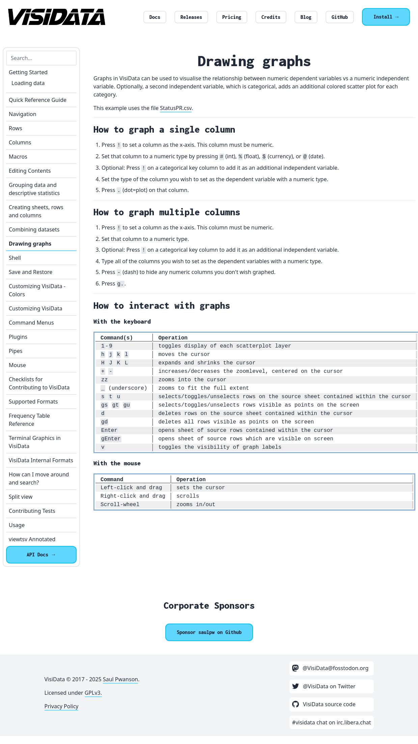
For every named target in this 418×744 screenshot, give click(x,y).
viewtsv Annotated (32, 539)
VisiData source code (324, 704)
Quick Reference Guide (37, 100)
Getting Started (28, 72)
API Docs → (41, 554)
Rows (15, 128)
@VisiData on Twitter (324, 686)
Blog (306, 17)
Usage (17, 525)
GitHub (340, 17)
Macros (18, 156)
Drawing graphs (30, 243)
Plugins (18, 336)
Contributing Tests (32, 511)
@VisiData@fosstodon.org (330, 668)
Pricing (231, 17)
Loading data (28, 83)
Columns (20, 142)
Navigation (22, 114)
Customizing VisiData (35, 308)
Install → (385, 17)
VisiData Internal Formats (41, 460)
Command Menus (31, 322)
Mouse (17, 365)
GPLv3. (93, 692)
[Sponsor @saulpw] (209, 632)
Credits (270, 17)
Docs (154, 17)
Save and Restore (30, 272)
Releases (191, 17)
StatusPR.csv (176, 108)
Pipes (15, 351)
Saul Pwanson (120, 679)
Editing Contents (30, 170)
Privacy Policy (62, 706)
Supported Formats (33, 401)
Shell (15, 257)
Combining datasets (34, 229)
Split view (20, 496)
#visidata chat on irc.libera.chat (331, 722)
